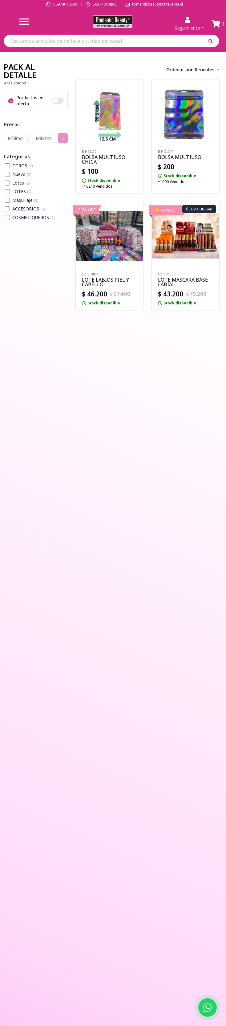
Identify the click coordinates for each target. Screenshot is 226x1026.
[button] (212, 41)
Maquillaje (25, 200)
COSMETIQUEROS (33, 217)
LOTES (21, 191)
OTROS (22, 166)
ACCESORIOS (28, 209)
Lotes (21, 183)
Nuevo (21, 174)
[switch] (58, 101)
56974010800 (65, 4)
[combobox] (207, 69)
